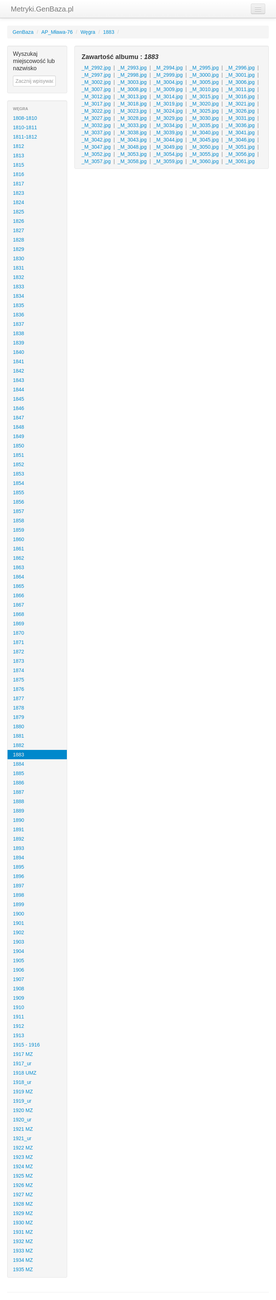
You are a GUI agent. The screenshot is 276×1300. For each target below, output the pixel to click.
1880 (18, 726)
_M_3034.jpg (168, 125)
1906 (18, 970)
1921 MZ (23, 1129)
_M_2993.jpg (132, 68)
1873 (18, 661)
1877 (18, 698)
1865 (18, 586)
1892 (18, 839)
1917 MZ (23, 1054)
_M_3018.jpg (132, 104)
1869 (18, 623)
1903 (18, 942)
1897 (18, 886)
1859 (18, 530)
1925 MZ (23, 1176)
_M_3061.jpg (240, 161)
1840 (18, 352)
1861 (18, 549)
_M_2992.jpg (96, 68)
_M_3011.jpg (240, 89)
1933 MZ (23, 1251)
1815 (18, 165)
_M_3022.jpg (96, 111)
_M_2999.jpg (168, 75)
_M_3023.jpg (132, 111)
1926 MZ (23, 1185)
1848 (18, 427)
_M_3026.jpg (240, 111)
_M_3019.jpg (168, 104)
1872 (18, 652)
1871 (18, 642)
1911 (18, 1017)
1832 (18, 277)
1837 (18, 324)
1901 (18, 923)
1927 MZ (23, 1194)
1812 (18, 146)
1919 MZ (23, 1091)
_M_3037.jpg (96, 132)
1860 (18, 539)
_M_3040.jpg (203, 132)
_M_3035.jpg (203, 125)
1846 (18, 408)
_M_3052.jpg (96, 154)
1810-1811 (25, 127)
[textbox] (34, 81)
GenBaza (23, 32)
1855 (18, 492)
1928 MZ (23, 1204)
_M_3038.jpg (132, 132)
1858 (18, 520)
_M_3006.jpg (240, 82)
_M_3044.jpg (168, 140)
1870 (18, 633)
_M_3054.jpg (168, 154)
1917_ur (22, 1063)
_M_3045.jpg (203, 140)
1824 (18, 202)
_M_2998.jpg (132, 75)
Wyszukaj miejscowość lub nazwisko (34, 61)
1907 (18, 979)
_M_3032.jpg (96, 125)
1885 (18, 773)
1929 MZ (23, 1213)
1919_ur (22, 1101)
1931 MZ (23, 1232)
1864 (18, 577)
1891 (18, 829)
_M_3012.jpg (96, 96)
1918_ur (22, 1082)
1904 (18, 951)
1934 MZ (23, 1260)
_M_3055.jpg (203, 154)
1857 (18, 511)
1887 (18, 792)
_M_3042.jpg (96, 140)
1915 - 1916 (26, 1045)
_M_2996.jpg (240, 68)
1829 (18, 249)
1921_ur (22, 1138)
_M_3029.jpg (168, 118)
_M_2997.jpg (96, 75)
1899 (18, 904)
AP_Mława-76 (57, 32)
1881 (18, 736)
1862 (18, 558)
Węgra (87, 32)
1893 (18, 848)
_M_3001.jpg (240, 75)
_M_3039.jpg (168, 132)
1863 (18, 567)
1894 (18, 857)
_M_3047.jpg (96, 147)
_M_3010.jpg (203, 89)
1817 (18, 183)
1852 (18, 464)
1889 (18, 811)
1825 (18, 212)
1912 (18, 1026)
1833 (18, 286)
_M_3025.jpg (203, 111)
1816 (18, 174)
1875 (18, 680)
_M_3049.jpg (168, 147)
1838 (18, 333)
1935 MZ (23, 1269)
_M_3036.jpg (240, 125)
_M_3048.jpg (132, 147)
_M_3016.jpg (240, 96)
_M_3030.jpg (203, 118)
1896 (18, 876)
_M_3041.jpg (240, 132)
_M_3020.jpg (203, 104)
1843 (18, 380)
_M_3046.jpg (240, 140)
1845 (18, 399)
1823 (18, 193)
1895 (18, 867)
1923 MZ (23, 1157)
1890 (18, 820)
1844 (18, 389)
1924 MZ (23, 1166)
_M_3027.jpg (96, 118)
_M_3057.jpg (96, 161)
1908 (18, 988)
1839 (18, 343)
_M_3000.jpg (203, 75)
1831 (18, 268)
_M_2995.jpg (203, 68)
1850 (18, 446)
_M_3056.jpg (240, 154)
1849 (18, 436)
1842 (18, 371)
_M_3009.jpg (168, 89)
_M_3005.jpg (203, 82)
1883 (108, 32)
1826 (18, 221)
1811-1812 (25, 137)
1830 (18, 258)
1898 (18, 895)
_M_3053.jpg (132, 154)
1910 (18, 1007)
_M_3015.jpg (203, 96)
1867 (18, 605)
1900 (18, 914)
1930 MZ (23, 1222)
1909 (18, 998)
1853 (18, 474)
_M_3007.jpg (96, 89)
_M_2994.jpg (168, 68)
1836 (18, 315)
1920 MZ (23, 1110)
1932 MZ (23, 1241)
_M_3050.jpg (203, 147)
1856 (18, 502)
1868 (18, 614)
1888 (18, 801)
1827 (18, 230)
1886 (18, 783)
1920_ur (22, 1120)
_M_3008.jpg (132, 89)
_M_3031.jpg (240, 118)
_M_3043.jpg (132, 140)
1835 (18, 305)
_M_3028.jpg (132, 118)
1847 (18, 417)
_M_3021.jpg (240, 104)
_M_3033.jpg (132, 125)
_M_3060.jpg (203, 161)
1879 (18, 717)
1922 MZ (23, 1148)
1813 (18, 155)
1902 (18, 932)
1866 (18, 595)
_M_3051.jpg (240, 147)
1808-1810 (25, 118)
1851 (18, 455)
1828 (18, 240)
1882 (18, 745)
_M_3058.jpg (132, 161)
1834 (18, 296)
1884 (18, 764)
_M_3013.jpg (132, 96)
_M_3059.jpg (168, 161)
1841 (18, 361)
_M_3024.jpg (168, 111)
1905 (18, 960)
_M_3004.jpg (168, 82)
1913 (18, 1035)
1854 (18, 483)
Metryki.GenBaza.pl (42, 9)
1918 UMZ (24, 1073)
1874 (18, 670)
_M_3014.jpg (168, 96)
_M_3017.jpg (96, 104)
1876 (18, 689)
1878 (18, 708)
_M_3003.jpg (132, 82)
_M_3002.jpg (96, 82)
